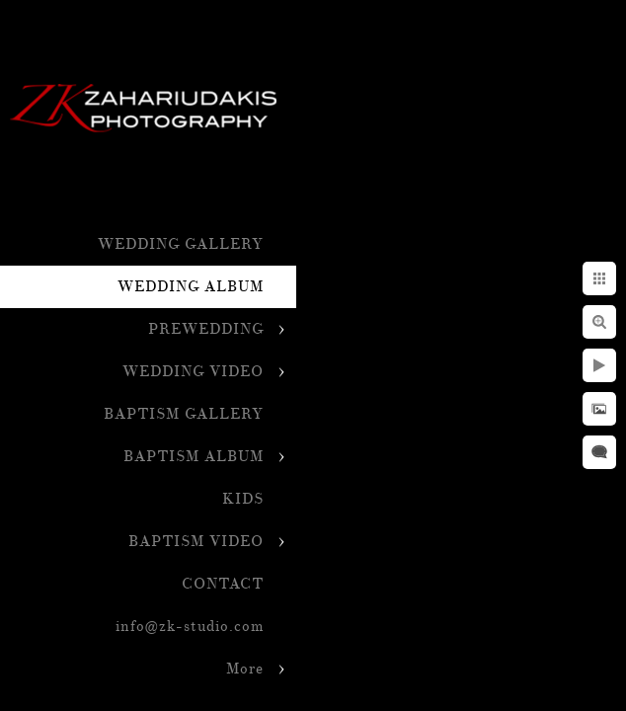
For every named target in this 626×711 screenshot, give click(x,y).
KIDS (243, 499)
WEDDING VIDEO (193, 371)
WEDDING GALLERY (181, 244)
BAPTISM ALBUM (193, 456)
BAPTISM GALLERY (184, 414)
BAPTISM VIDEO (196, 541)
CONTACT (223, 584)
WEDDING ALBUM (190, 286)
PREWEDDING (206, 329)
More (245, 669)
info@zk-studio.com (190, 626)
